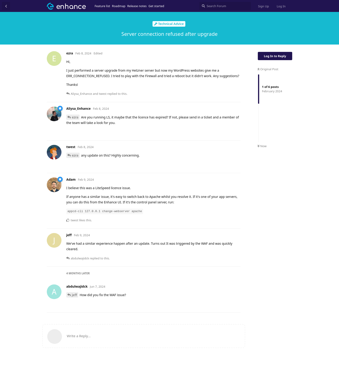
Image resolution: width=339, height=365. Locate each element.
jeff (74, 295)
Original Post (268, 69)
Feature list (102, 6)
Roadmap (118, 6)
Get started (156, 6)
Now (262, 146)
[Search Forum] (225, 6)
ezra (75, 117)
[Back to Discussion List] (6, 6)
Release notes (137, 6)
